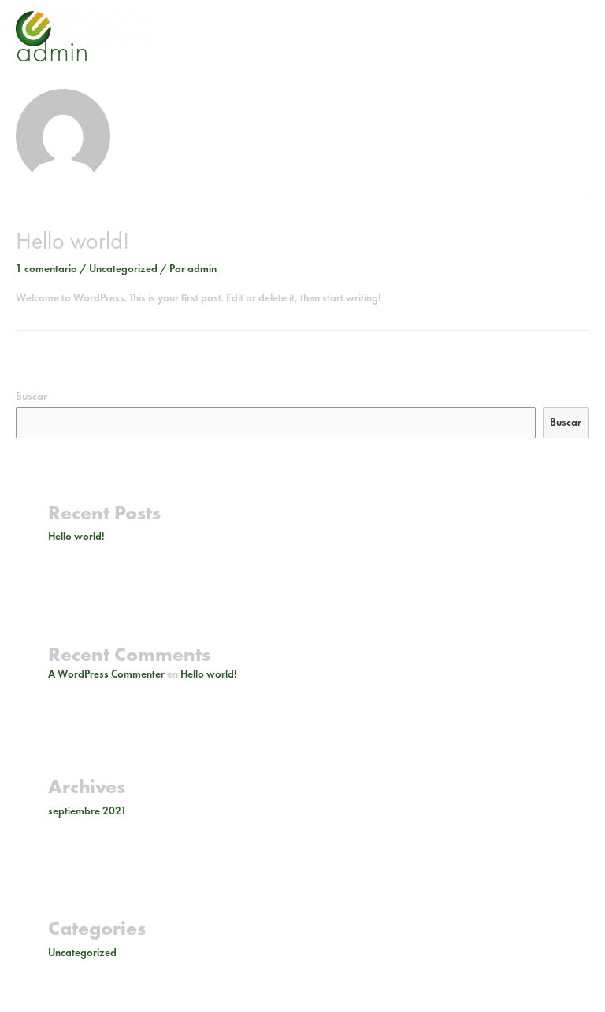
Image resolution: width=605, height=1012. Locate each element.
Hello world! (72, 241)
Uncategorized (123, 268)
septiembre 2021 (87, 811)
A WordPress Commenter (106, 674)
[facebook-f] (543, 25)
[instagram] (520, 25)
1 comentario (46, 268)
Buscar (31, 396)
